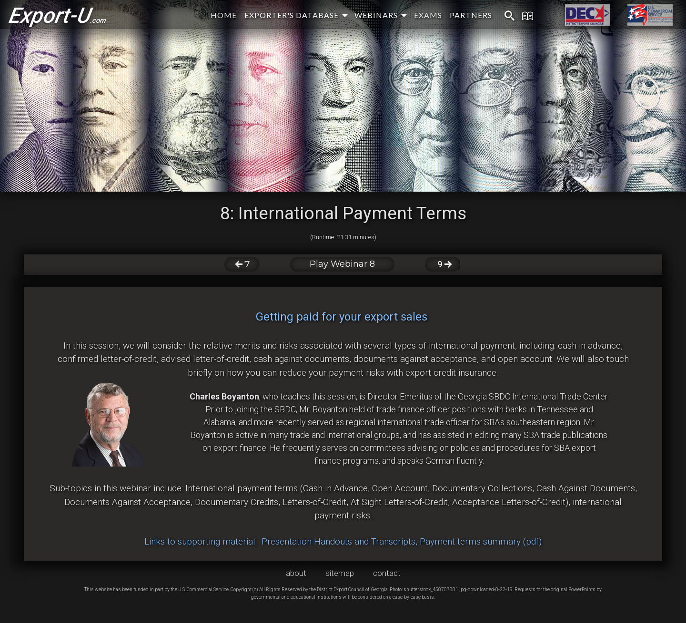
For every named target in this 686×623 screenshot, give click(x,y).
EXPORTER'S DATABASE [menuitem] (291, 14)
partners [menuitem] (471, 14)
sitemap (339, 573)
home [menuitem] (224, 14)
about (296, 573)
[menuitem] (503, 16)
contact (387, 573)
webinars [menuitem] (376, 14)
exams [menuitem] (428, 14)
